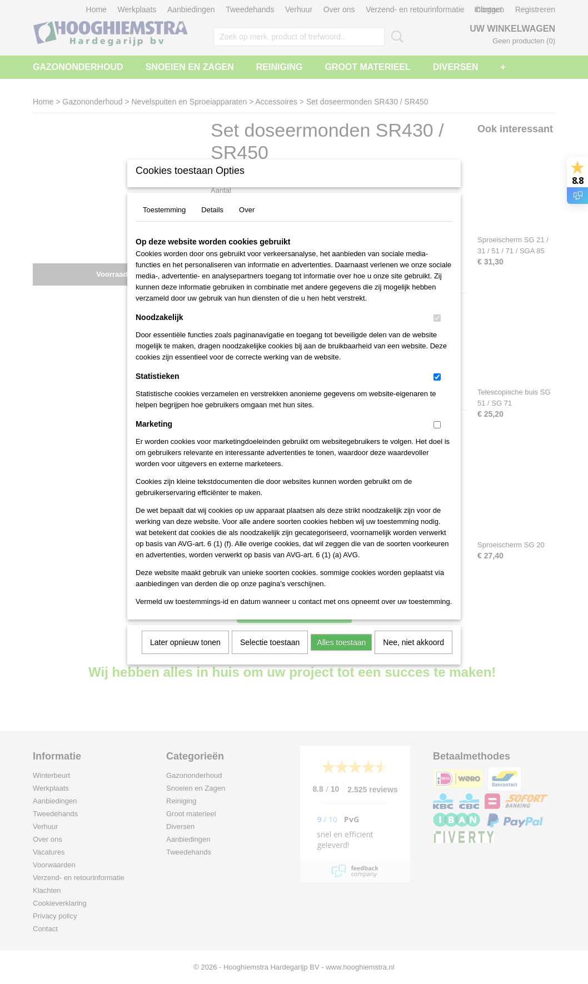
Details (212, 224)
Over (247, 224)
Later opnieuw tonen (185, 656)
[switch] (437, 332)
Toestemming (164, 224)
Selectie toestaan (270, 656)
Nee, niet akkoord (413, 656)
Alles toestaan (341, 656)
